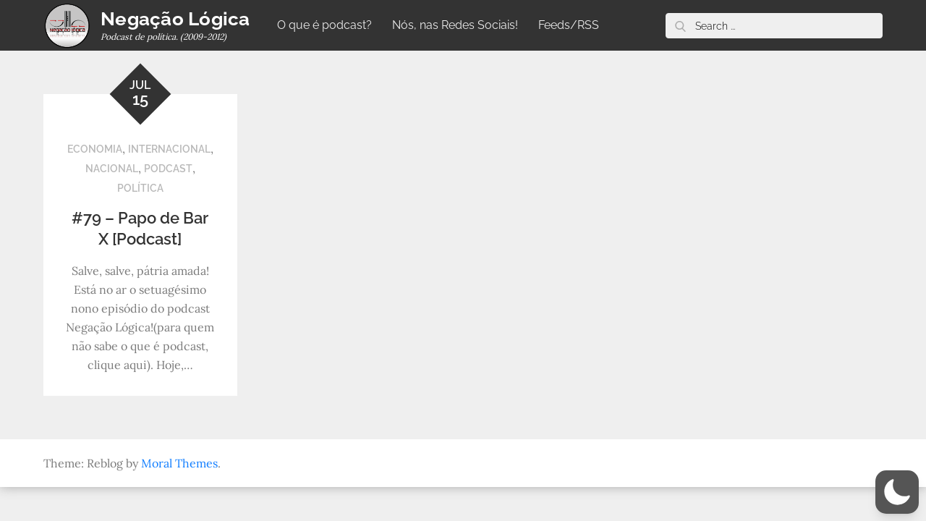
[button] (897, 492)
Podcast (168, 168)
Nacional (111, 168)
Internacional (169, 149)
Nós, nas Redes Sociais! (455, 25)
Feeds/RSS (568, 25)
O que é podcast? (324, 25)
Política (140, 188)
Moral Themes (179, 463)
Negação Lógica (175, 19)
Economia (94, 149)
